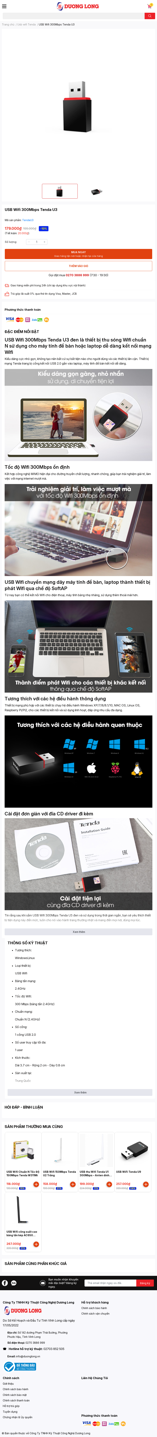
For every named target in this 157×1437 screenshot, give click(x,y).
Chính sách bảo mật (15, 1394)
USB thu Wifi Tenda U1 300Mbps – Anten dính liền (94, 1175)
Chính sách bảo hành (94, 1308)
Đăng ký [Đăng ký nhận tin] (145, 1283)
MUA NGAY (78, 254)
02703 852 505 (53, 1349)
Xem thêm (79, 931)
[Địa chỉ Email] (119, 1283)
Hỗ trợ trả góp (11, 1405)
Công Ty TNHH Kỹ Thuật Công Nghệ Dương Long (60, 1433)
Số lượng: (11, 241)
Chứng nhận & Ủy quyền (17, 1417)
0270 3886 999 (77, 275)
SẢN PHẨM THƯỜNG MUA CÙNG (34, 1126)
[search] (150, 16)
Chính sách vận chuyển (95, 1313)
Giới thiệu (8, 1383)
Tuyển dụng (10, 1411)
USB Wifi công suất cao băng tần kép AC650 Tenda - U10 (21, 1235)
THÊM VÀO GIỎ (78, 266)
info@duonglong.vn (28, 1356)
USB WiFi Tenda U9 (128, 1171)
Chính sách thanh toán (16, 1400)
